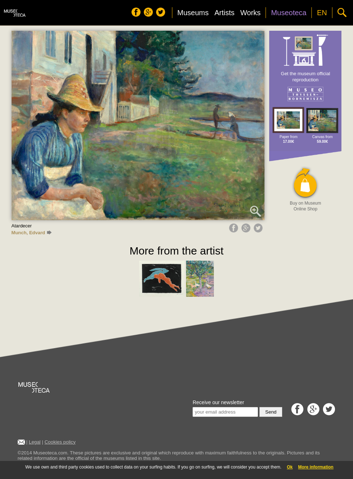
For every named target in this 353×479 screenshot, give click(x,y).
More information (315, 467)
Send (270, 412)
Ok (290, 467)
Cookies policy (60, 442)
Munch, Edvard (32, 232)
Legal (35, 442)
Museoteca (288, 13)
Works (250, 13)
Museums (193, 13)
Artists (224, 13)
